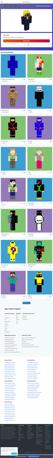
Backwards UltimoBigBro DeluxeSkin (8, 79)
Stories (6, 328)
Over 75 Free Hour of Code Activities (28, 345)
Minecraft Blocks (39, 436)
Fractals (6, 323)
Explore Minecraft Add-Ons (9, 343)
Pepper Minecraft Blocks (10, 396)
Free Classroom (48, 431)
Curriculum (29, 429)
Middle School (48, 434)
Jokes (5, 319)
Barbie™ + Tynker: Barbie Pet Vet (27, 339)
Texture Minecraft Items (10, 415)
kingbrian (30, 296)
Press (20, 431)
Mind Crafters (24, 319)
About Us (20, 429)
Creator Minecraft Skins (10, 370)
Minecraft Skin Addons (32, 389)
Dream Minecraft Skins (10, 373)
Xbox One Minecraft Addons (33, 394)
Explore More (26, 303)
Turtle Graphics (7, 332)
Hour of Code (39, 444)
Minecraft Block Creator (10, 383)
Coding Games (39, 427)
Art (5, 316)
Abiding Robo (31, 205)
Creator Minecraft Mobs (32, 363)
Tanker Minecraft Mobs (32, 375)
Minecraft (9, 5)
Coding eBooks (22, 437)
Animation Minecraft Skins (10, 375)
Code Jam (38, 443)
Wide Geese (5, 81)
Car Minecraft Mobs (31, 371)
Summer (29, 438)
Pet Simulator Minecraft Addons (34, 392)
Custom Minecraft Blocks (10, 385)
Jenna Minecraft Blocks (10, 399)
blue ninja (30, 141)
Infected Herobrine (5, 234)
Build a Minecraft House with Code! (11, 345)
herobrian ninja (4, 141)
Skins (14, 5)
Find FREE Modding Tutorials (10, 347)
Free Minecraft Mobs (31, 377)
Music (6, 330)
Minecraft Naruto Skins (10, 371)
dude (30, 174)
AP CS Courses (48, 437)
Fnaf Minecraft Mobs (31, 366)
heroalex (3, 172)
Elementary (47, 433)
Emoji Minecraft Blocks (10, 392)
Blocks (17, 318)
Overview (29, 427)
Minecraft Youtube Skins (10, 366)
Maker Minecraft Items (9, 408)
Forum (20, 438)
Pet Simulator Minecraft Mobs (34, 373)
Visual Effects (7, 318)
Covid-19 (4, 205)
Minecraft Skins (39, 430)
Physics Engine (7, 321)
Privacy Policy (27, 452)
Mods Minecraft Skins (9, 364)
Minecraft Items (39, 440)
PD (45, 444)
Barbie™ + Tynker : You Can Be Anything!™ (29, 338)
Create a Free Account (34, 456)
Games (6, 327)
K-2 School (47, 438)
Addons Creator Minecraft (33, 383)
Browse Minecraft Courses (9, 339)
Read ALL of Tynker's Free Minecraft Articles (12, 352)
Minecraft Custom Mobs (32, 379)
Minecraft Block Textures (10, 389)
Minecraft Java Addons (32, 390)
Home (4, 5)
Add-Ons (17, 319)
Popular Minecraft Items (10, 410)
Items (17, 321)
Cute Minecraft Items (9, 420)
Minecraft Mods (39, 441)
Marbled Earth (5, 112)
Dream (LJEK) (30, 234)
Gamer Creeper (31, 203)
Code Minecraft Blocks (9, 398)
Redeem (29, 431)
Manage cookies (5, 453)
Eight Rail (4, 236)
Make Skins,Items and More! (9, 338)
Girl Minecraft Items (9, 419)
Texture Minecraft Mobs (32, 364)
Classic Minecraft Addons (32, 398)
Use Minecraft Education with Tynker (11, 348)
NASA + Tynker (24, 341)
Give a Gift (29, 430)
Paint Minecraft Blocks (9, 387)
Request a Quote (48, 448)
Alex (2, 203)
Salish (29, 172)
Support (20, 430)
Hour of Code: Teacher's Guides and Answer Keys (30, 347)
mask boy (30, 110)
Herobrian (3, 296)
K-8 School (47, 440)
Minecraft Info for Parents (9, 350)
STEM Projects (48, 447)
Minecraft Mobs (39, 434)
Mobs (17, 323)
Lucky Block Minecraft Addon (33, 385)
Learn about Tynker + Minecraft (43, 6)
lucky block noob (4, 265)
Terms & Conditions (20, 452)
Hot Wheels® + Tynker (26, 343)
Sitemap (20, 436)
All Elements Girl (31, 79)
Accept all (14, 453)
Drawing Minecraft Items (10, 417)
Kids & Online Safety (34, 452)
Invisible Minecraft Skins (10, 363)
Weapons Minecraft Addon (33, 387)
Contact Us (46, 452)
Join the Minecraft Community (10, 341)
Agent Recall (24, 316)
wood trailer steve (5, 110)
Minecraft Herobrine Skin (10, 379)
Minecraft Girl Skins (9, 377)
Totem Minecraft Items (10, 413)
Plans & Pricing (30, 436)
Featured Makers (30, 434)
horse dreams (32, 81)
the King (4, 267)
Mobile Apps (21, 434)
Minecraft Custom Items (10, 406)
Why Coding (29, 433)
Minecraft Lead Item (9, 404)
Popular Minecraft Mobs (32, 368)
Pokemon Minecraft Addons (33, 396)
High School (47, 436)
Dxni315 (30, 112)
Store (20, 440)
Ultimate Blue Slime (32, 265)
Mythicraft (24, 318)
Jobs (19, 433)
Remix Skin (26, 41)
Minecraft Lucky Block (9, 390)
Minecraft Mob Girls (31, 370)
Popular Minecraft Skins (10, 368)
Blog (19, 427)
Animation (6, 325)
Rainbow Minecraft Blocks (10, 394)
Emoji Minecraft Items (9, 411)
